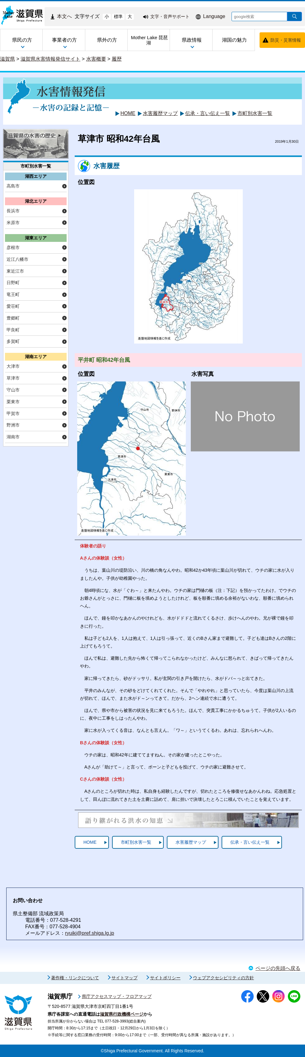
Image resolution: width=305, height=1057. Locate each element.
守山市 (13, 389)
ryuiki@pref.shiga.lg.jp (89, 933)
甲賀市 (13, 413)
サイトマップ (124, 977)
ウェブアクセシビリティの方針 (223, 977)
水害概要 (96, 59)
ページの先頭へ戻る (278, 968)
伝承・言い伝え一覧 (207, 113)
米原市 (13, 222)
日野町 (13, 282)
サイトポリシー (165, 977)
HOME (127, 113)
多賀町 (13, 341)
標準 (118, 16)
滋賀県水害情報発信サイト (50, 59)
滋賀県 (7, 59)
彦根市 (13, 247)
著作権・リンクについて (75, 977)
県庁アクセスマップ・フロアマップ (117, 996)
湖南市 (13, 436)
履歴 (117, 59)
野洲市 (13, 424)
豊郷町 (13, 318)
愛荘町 (13, 306)
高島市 (13, 185)
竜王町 (13, 294)
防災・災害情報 (285, 40)
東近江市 (15, 271)
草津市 (13, 378)
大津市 (13, 366)
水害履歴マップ (160, 113)
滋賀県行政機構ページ (121, 1014)
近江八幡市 (17, 259)
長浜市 (13, 210)
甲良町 (13, 329)
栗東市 (13, 401)
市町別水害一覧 (254, 113)
